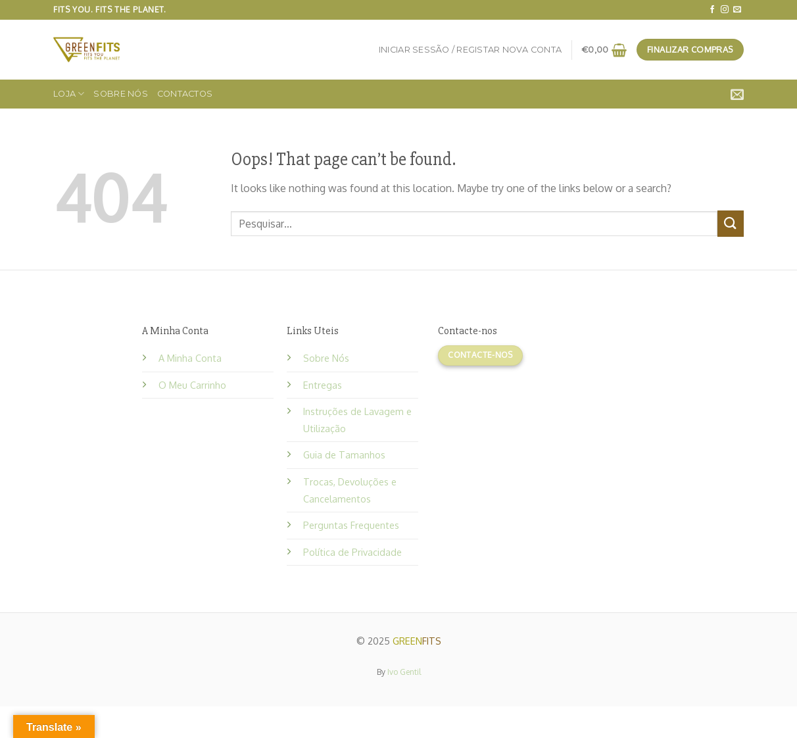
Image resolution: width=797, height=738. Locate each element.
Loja (68, 93)
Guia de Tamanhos (344, 454)
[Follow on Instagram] (725, 9)
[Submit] (730, 223)
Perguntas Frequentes (351, 525)
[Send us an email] (737, 9)
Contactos (184, 94)
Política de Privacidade (352, 552)
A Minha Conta (190, 358)
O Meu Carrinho (192, 385)
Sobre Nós (120, 94)
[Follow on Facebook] (712, 9)
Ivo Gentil (404, 672)
